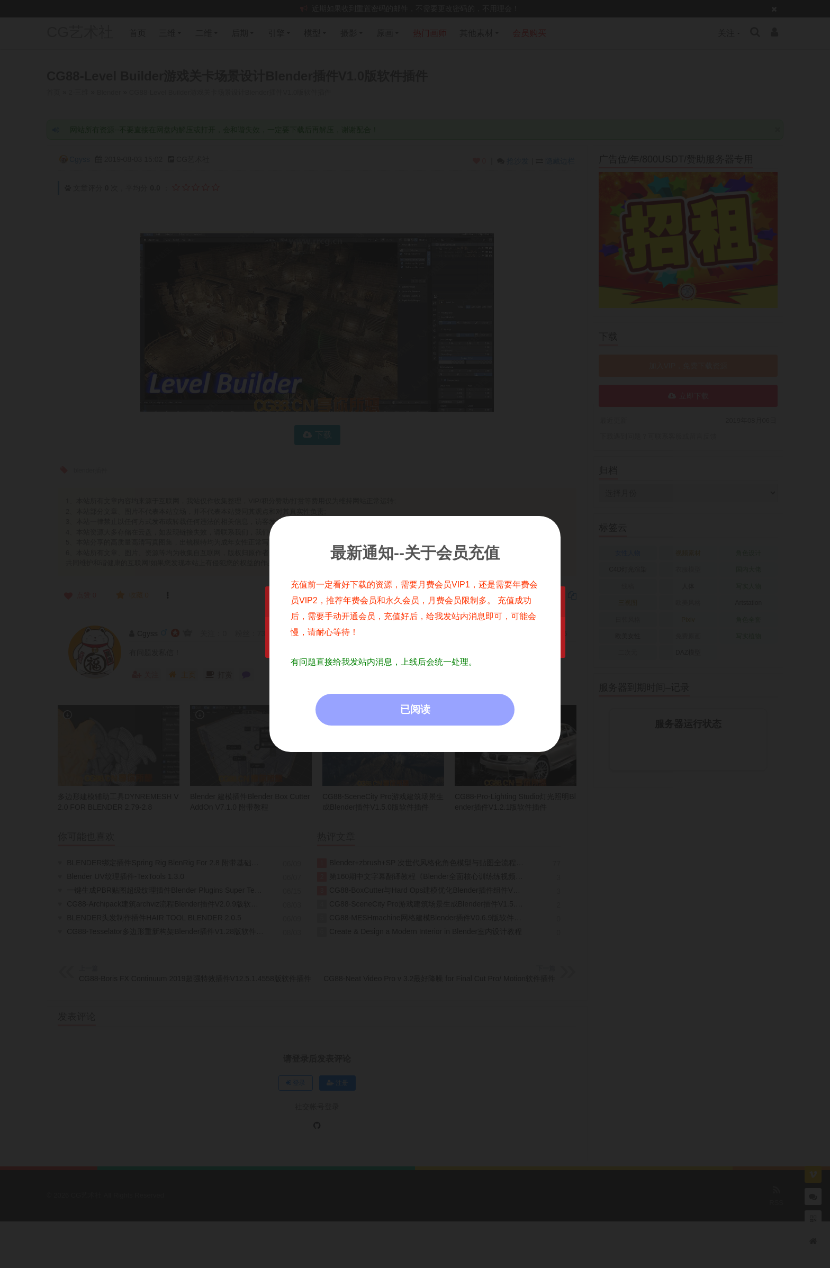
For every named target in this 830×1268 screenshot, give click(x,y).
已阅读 (415, 709)
